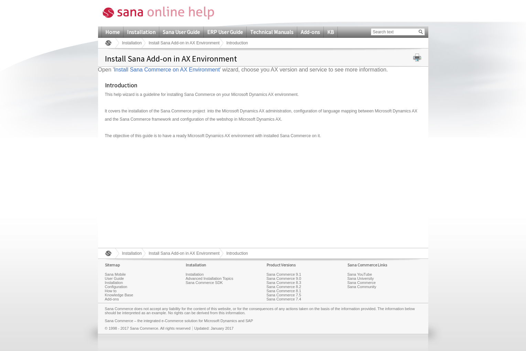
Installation (141, 32)
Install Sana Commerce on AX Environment (167, 70)
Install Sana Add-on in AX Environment (184, 43)
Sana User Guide (181, 32)
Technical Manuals (271, 32)
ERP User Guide (225, 32)
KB (330, 32)
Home (112, 32)
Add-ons (310, 32)
